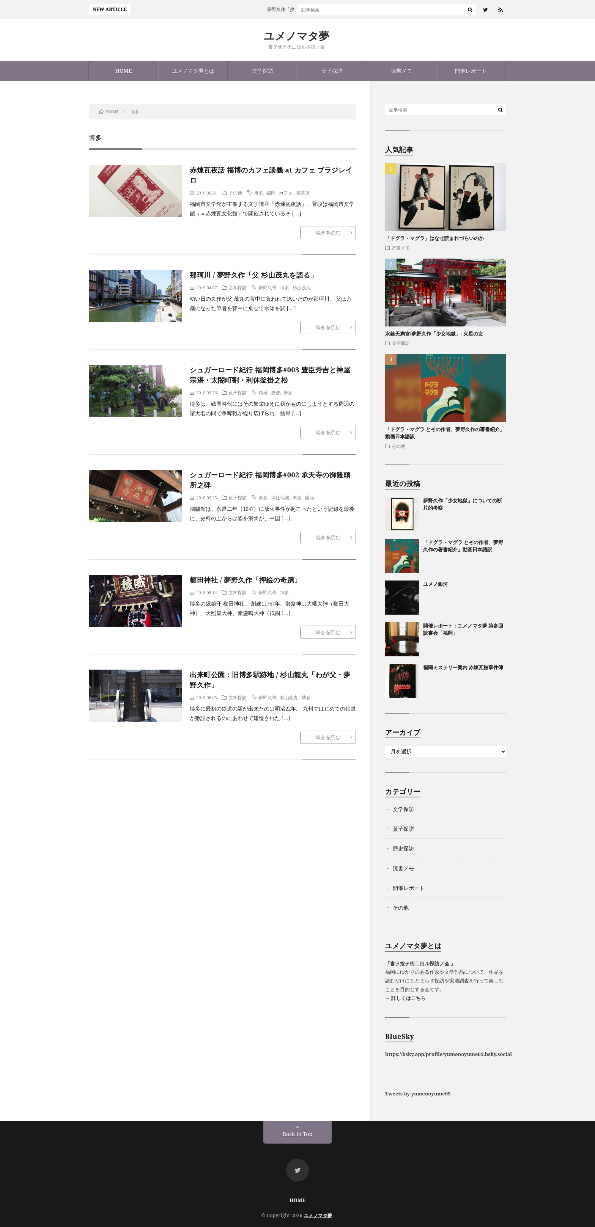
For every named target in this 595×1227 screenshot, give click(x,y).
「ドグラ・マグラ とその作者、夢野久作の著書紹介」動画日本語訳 (463, 546)
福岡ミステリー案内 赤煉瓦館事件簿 (463, 667)
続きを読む (328, 232)
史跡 (275, 392)
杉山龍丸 (289, 697)
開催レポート (471, 70)
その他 (235, 192)
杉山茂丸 (302, 287)
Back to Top (297, 1134)
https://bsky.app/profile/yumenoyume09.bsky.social (448, 1054)
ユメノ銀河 (435, 584)
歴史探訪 (403, 848)
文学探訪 (262, 70)
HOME (123, 70)
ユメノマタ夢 (296, 35)
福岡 (270, 192)
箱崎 (263, 392)
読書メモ (401, 70)
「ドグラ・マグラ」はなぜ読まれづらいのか (434, 238)
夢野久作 (267, 287)
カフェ (286, 192)
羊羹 (297, 497)
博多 (258, 192)
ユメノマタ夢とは (193, 70)
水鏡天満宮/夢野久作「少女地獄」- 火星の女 (434, 333)
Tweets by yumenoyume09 (417, 1093)
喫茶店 (303, 192)
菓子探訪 (332, 70)
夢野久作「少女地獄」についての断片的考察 (319, 9)
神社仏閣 (280, 497)
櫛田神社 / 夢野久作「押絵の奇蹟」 (245, 579)
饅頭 (309, 497)
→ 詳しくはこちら (405, 998)
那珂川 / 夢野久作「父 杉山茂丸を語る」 (253, 274)
